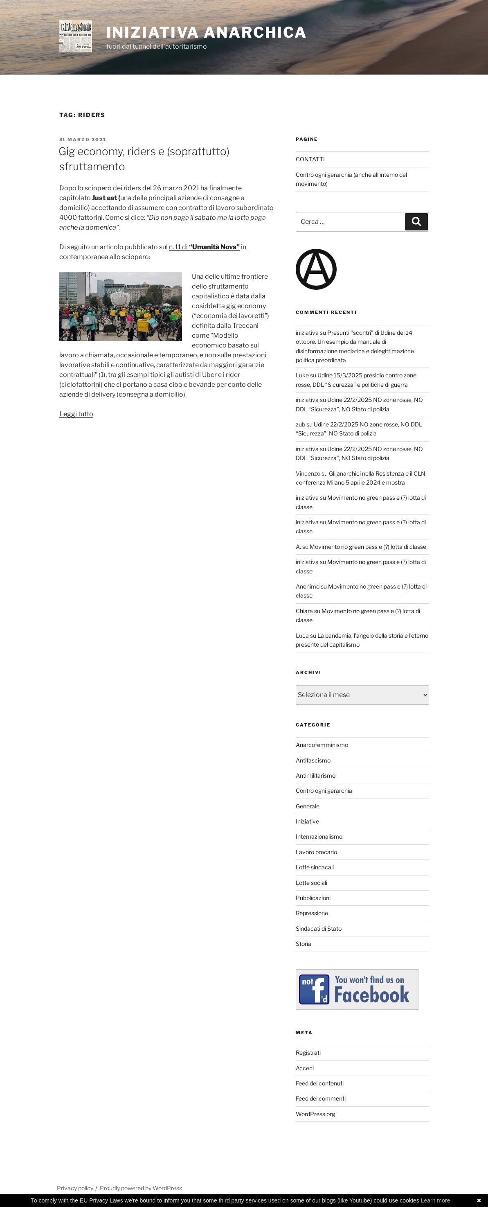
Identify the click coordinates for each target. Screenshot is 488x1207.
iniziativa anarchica (207, 32)
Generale (307, 806)
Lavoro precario (316, 851)
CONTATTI (310, 159)
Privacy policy (75, 1187)
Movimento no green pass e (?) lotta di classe (368, 546)
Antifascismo (313, 760)
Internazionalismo (319, 836)
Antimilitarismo (315, 775)
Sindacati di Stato (319, 928)
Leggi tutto (76, 414)
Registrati (308, 1052)
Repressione (312, 912)
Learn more (435, 1200)
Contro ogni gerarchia (324, 790)
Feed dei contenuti (320, 1083)
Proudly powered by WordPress (141, 1187)
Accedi (305, 1068)
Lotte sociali (311, 882)
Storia (303, 943)
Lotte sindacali (315, 867)
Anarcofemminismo (322, 744)
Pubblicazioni (313, 897)
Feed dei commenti (321, 1098)
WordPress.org (315, 1113)
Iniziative (307, 821)
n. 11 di (204, 247)
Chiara (304, 610)
